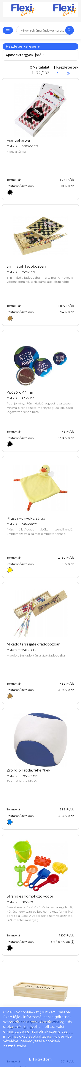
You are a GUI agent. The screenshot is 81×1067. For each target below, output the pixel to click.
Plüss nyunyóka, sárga (26, 518)
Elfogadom (40, 1059)
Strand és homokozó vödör (30, 896)
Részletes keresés (23, 46)
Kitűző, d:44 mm (20, 392)
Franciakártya (18, 140)
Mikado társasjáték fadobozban (33, 644)
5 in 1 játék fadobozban (26, 266)
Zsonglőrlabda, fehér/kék (28, 770)
